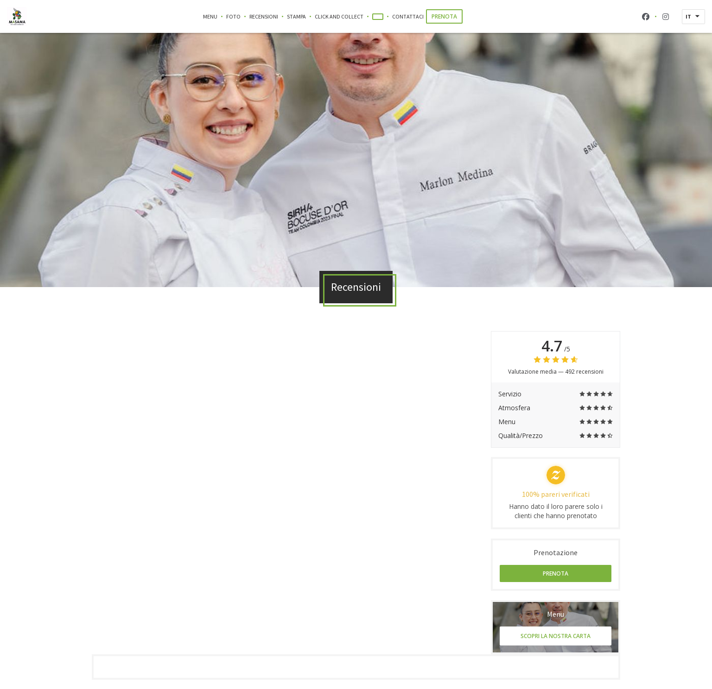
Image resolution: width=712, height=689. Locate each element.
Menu (210, 16)
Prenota (444, 16)
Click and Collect (339, 16)
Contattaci (408, 16)
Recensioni (263, 16)
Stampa (296, 16)
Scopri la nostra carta (556, 636)
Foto (233, 16)
